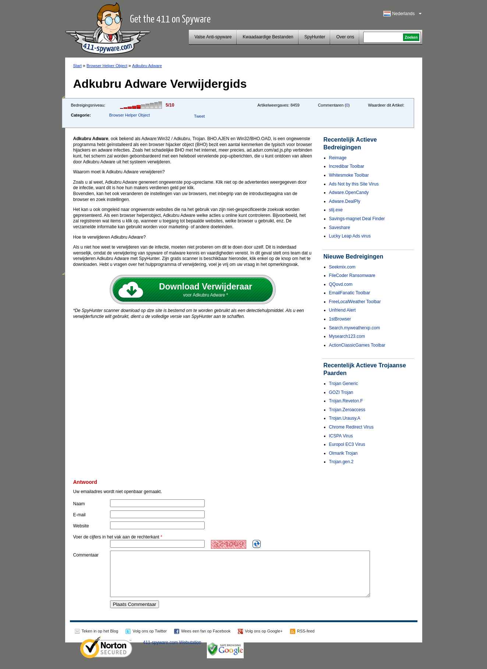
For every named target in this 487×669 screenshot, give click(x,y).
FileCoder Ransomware (352, 275)
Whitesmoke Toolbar (349, 175)
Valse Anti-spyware (213, 36)
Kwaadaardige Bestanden (268, 36)
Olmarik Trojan (343, 453)
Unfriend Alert (342, 310)
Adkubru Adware (147, 65)
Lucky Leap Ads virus (350, 236)
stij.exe (336, 209)
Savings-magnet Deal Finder (357, 218)
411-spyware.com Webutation (172, 651)
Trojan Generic (343, 383)
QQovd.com (341, 284)
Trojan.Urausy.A (344, 418)
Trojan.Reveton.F (346, 400)
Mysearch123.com (347, 336)
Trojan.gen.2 (341, 461)
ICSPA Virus (341, 436)
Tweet (199, 116)
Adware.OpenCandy (349, 192)
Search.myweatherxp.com (354, 327)
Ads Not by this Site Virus (354, 184)
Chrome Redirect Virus (351, 427)
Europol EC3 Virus (347, 444)
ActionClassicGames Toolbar (357, 345)
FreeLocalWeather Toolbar (355, 301)
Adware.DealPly (344, 201)
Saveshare (339, 227)
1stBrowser (340, 319)
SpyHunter (314, 36)
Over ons (345, 36)
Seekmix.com (342, 267)
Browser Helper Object (107, 65)
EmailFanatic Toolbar (349, 292)
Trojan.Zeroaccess (347, 409)
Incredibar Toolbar (346, 166)
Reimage (338, 157)
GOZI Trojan (341, 392)
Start (77, 65)
